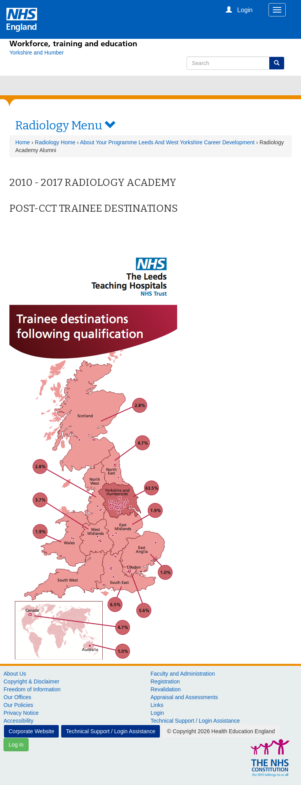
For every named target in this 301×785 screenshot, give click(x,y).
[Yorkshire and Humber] (36, 52)
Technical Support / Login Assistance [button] (110, 731)
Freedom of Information (32, 689)
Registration (165, 681)
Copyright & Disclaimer (31, 681)
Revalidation (165, 689)
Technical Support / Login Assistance (195, 721)
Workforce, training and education (73, 43)
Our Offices (17, 697)
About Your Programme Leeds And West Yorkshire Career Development (167, 142)
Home (22, 142)
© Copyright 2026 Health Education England (221, 731)
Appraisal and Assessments (184, 697)
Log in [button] (16, 744)
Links (156, 705)
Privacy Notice (21, 713)
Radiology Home (55, 142)
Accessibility (18, 721)
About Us (15, 674)
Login (157, 713)
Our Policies (18, 705)
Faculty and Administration (182, 674)
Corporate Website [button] (31, 731)
